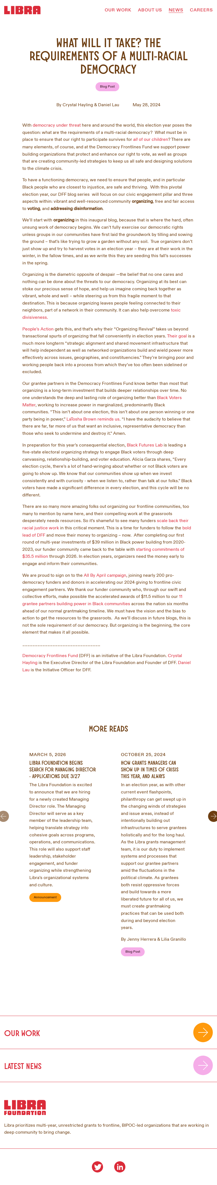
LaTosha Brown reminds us (93, 419)
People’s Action (38, 329)
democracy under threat (57, 125)
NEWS (176, 10)
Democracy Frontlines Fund (50, 655)
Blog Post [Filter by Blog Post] (107, 87)
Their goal (177, 336)
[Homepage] (22, 10)
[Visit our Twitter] (97, 1166)
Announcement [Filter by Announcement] (45, 897)
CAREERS (201, 10)
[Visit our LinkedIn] (119, 1166)
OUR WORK (118, 10)
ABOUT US (150, 10)
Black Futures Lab (145, 445)
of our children (150, 139)
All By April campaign (105, 575)
